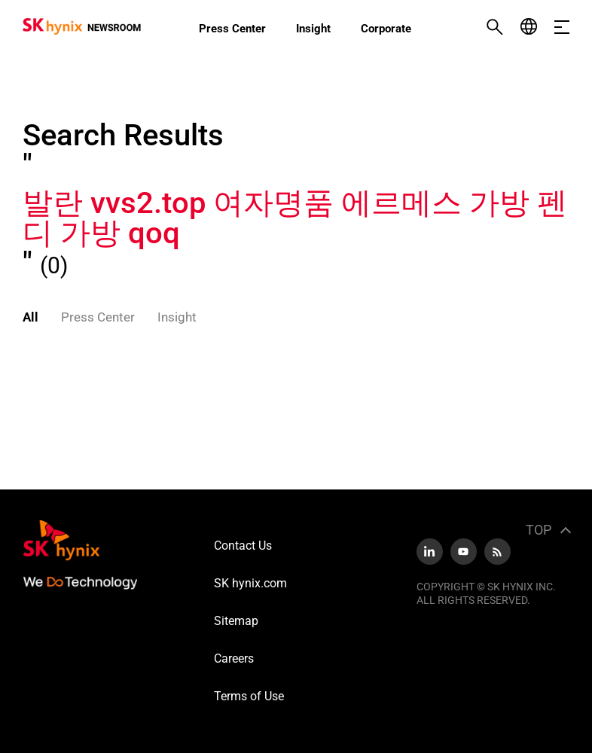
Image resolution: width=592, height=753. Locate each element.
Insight (313, 28)
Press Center (232, 28)
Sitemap (236, 621)
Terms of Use (249, 696)
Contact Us (243, 545)
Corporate (386, 28)
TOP (538, 530)
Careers (234, 658)
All (30, 317)
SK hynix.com (250, 583)
